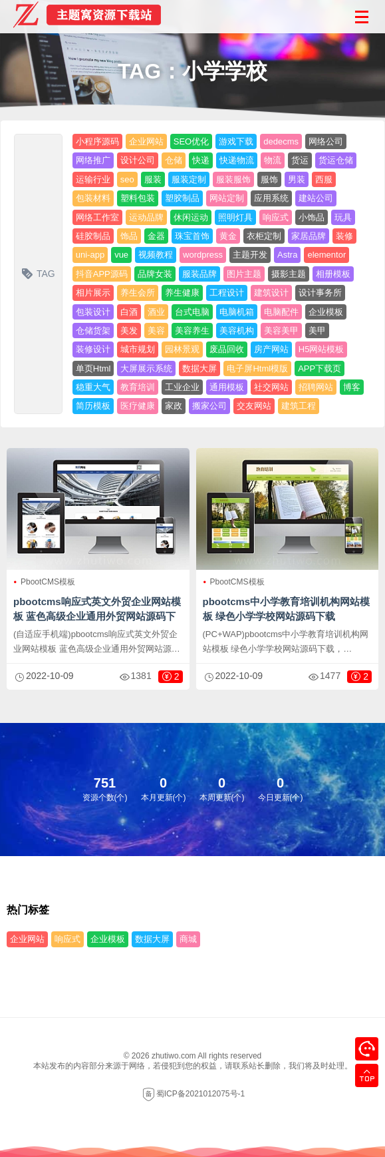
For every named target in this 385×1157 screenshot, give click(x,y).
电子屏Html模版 (257, 368)
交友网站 (254, 406)
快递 (200, 160)
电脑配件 (281, 312)
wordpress (203, 255)
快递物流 (236, 160)
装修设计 (93, 349)
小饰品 (311, 217)
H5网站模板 (321, 349)
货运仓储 (336, 160)
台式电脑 (192, 312)
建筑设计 (271, 293)
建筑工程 (298, 406)
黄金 (228, 236)
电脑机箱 (236, 312)
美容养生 (192, 331)
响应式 (276, 217)
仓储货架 (93, 331)
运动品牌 (146, 217)
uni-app (90, 255)
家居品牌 (308, 236)
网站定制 (226, 198)
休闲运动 (191, 217)
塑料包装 (137, 198)
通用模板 (226, 387)
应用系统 (271, 198)
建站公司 (316, 198)
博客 (351, 387)
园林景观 (182, 349)
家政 (173, 406)
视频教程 (155, 255)
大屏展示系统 (146, 368)
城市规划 (137, 349)
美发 (129, 331)
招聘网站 (316, 387)
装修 (344, 236)
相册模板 (333, 274)
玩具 (343, 217)
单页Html (93, 368)
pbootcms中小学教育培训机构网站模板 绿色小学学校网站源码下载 (286, 609)
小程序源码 (97, 141)
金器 (156, 236)
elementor (326, 255)
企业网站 (146, 141)
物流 (272, 160)
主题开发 (250, 255)
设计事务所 (320, 293)
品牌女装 (155, 274)
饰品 (129, 236)
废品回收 (226, 349)
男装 (296, 179)
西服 (323, 179)
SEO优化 (191, 141)
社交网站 (271, 387)
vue (121, 255)
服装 (153, 179)
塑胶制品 (182, 198)
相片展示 (93, 293)
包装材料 (93, 198)
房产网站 (271, 349)
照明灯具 (235, 217)
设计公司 (137, 160)
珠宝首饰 (192, 236)
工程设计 (226, 293)
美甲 (317, 331)
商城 (188, 939)
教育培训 (137, 387)
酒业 (156, 312)
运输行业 (93, 179)
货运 (300, 160)
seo (127, 179)
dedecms (281, 141)
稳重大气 (93, 387)
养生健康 (182, 293)
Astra (287, 255)
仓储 (173, 160)
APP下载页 (319, 368)
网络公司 (326, 141)
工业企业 (182, 387)
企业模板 (326, 312)
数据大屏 (199, 368)
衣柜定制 (264, 236)
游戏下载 (236, 141)
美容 (156, 331)
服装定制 (189, 179)
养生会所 (137, 293)
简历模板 (93, 406)
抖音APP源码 (102, 274)
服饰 (269, 179)
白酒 (129, 312)
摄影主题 (288, 274)
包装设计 (93, 312)
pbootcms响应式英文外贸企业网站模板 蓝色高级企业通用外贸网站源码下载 (97, 616)
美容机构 (236, 331)
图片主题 (244, 274)
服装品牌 (199, 274)
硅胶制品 (93, 236)
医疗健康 (137, 406)
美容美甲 (281, 331)
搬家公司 (209, 406)
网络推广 (93, 160)
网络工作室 (97, 217)
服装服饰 (233, 179)
